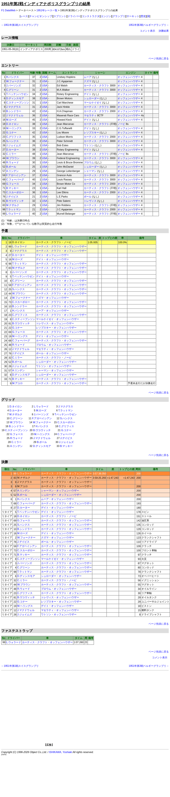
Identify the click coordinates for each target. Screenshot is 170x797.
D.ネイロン (12, 124)
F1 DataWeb (8, 10)
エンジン (106, 16)
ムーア (87, 77)
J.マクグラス (13, 107)
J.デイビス (12, 196)
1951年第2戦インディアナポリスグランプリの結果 (45, 4)
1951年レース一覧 (46, 10)
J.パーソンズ (13, 85)
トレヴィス (90, 201)
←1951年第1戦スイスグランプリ (20, 25)
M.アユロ (17, 383)
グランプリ (118, 16)
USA (44, 77)
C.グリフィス (13, 136)
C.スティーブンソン (17, 102)
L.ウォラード (13, 213)
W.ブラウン (12, 158)
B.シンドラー (13, 111)
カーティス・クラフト (96, 85)
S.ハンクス (12, 141)
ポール (87, 196)
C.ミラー (11, 154)
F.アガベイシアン (16, 175)
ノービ (121, 124)
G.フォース (12, 183)
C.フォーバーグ (15, 179)
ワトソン (89, 145)
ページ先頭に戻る (158, 58)
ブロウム (89, 162)
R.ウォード (12, 162)
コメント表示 (147, 30)
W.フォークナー (15, 81)
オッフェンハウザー (129, 77)
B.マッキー (12, 188)
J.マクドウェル (14, 115)
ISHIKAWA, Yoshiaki (60, 752)
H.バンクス (12, 77)
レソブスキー (91, 132)
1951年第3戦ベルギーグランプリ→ (149, 25)
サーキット (133, 16)
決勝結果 (164, 30)
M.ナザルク (12, 205)
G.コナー (11, 132)
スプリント (60, 16)
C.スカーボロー (15, 192)
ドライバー (74, 16)
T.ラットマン (13, 209)
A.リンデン (12, 171)
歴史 (143, 16)
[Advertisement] (89, 709)
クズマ (87, 81)
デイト (87, 94)
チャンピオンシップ (40, 16)
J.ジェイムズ (13, 145)
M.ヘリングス (14, 128)
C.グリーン (12, 89)
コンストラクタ (90, 16)
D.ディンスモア (15, 98)
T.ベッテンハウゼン (17, 94)
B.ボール (11, 166)
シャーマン (90, 171)
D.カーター (12, 149)
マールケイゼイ (93, 102)
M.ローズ (11, 119)
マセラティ (90, 115)
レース (24, 16)
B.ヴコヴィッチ (15, 201)
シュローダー (91, 98)
